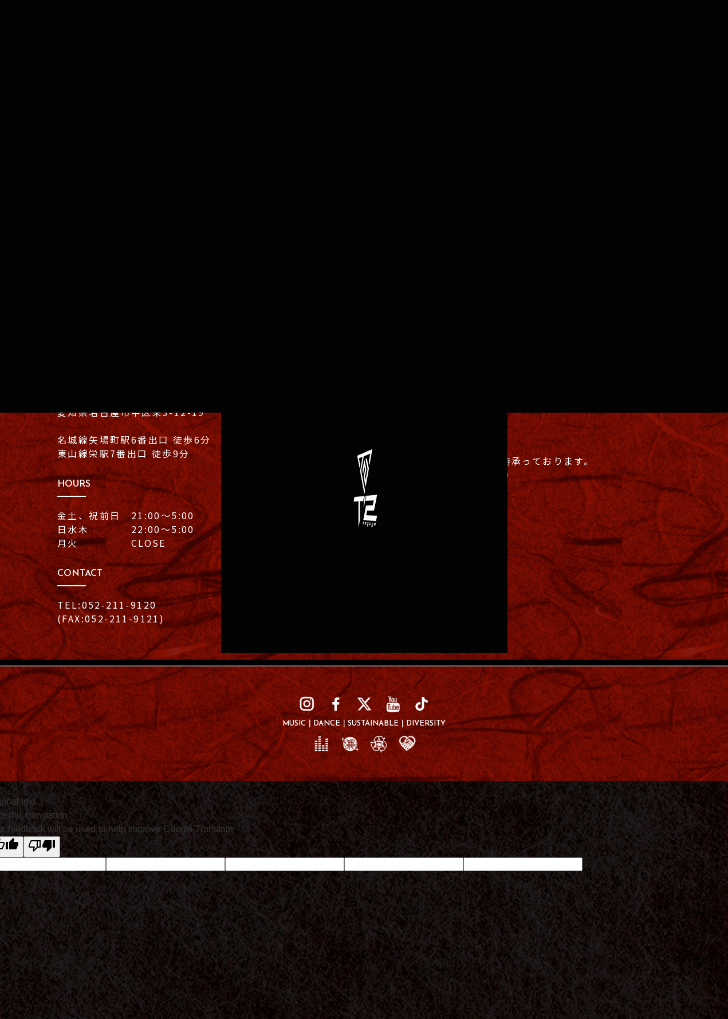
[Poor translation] (41, 846)
